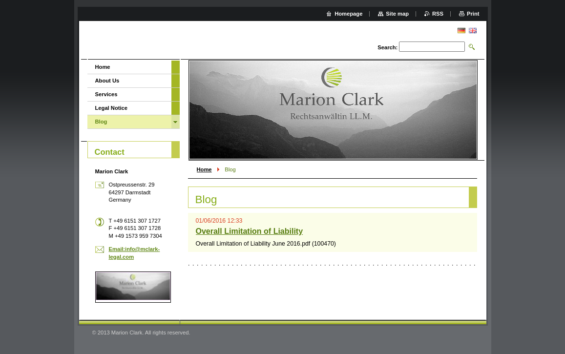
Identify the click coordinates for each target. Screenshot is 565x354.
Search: (387, 47)
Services (106, 94)
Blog (101, 122)
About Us (107, 80)
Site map (397, 14)
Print (473, 14)
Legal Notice (111, 108)
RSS (437, 14)
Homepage (348, 14)
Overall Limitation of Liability (249, 231)
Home (204, 169)
